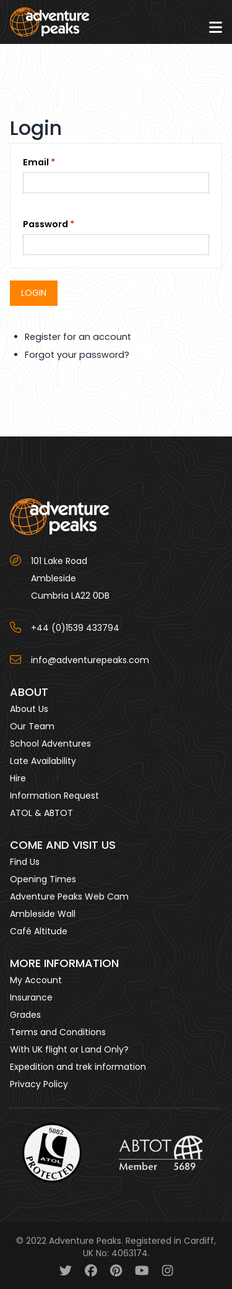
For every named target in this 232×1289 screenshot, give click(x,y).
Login (33, 293)
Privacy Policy (39, 1084)
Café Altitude (38, 931)
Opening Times (43, 879)
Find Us (25, 862)
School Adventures (50, 743)
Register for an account (78, 337)
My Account (36, 980)
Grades (25, 1015)
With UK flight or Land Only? (69, 1049)
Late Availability (43, 761)
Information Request (54, 795)
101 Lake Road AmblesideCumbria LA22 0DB (70, 578)
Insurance (31, 997)
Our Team (32, 726)
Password (45, 224)
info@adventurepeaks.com (90, 660)
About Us (29, 709)
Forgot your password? (77, 355)
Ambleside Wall (42, 914)
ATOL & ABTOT (41, 813)
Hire (18, 778)
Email (36, 162)
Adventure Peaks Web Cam (69, 896)
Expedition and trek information (78, 1067)
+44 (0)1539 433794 (75, 628)
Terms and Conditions (58, 1032)
